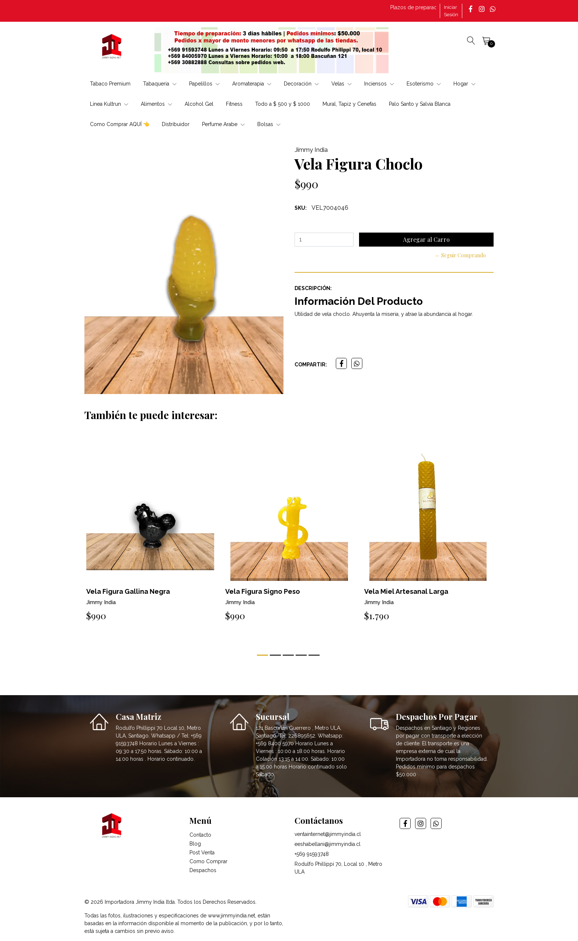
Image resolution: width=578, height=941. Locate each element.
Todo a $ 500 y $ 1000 (282, 104)
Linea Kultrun (109, 104)
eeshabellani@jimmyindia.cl (328, 844)
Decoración (301, 84)
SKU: (301, 208)
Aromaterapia (251, 84)
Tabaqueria (160, 84)
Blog (195, 844)
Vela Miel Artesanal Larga (406, 591)
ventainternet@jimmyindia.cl (328, 834)
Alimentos (156, 104)
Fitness (234, 104)
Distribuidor (175, 124)
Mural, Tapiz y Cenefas (349, 104)
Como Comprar (208, 861)
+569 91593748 (312, 854)
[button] (262, 655)
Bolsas (269, 124)
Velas (341, 84)
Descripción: (313, 288)
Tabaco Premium (110, 84)
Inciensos (379, 84)
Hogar (464, 84)
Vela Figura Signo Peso (262, 591)
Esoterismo (424, 84)
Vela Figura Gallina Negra (128, 591)
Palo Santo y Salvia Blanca (419, 104)
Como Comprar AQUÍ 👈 (119, 124)
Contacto (200, 835)
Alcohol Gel (199, 104)
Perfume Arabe (223, 124)
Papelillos (204, 84)
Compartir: (311, 364)
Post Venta (202, 852)
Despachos (202, 870)
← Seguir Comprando (460, 255)
